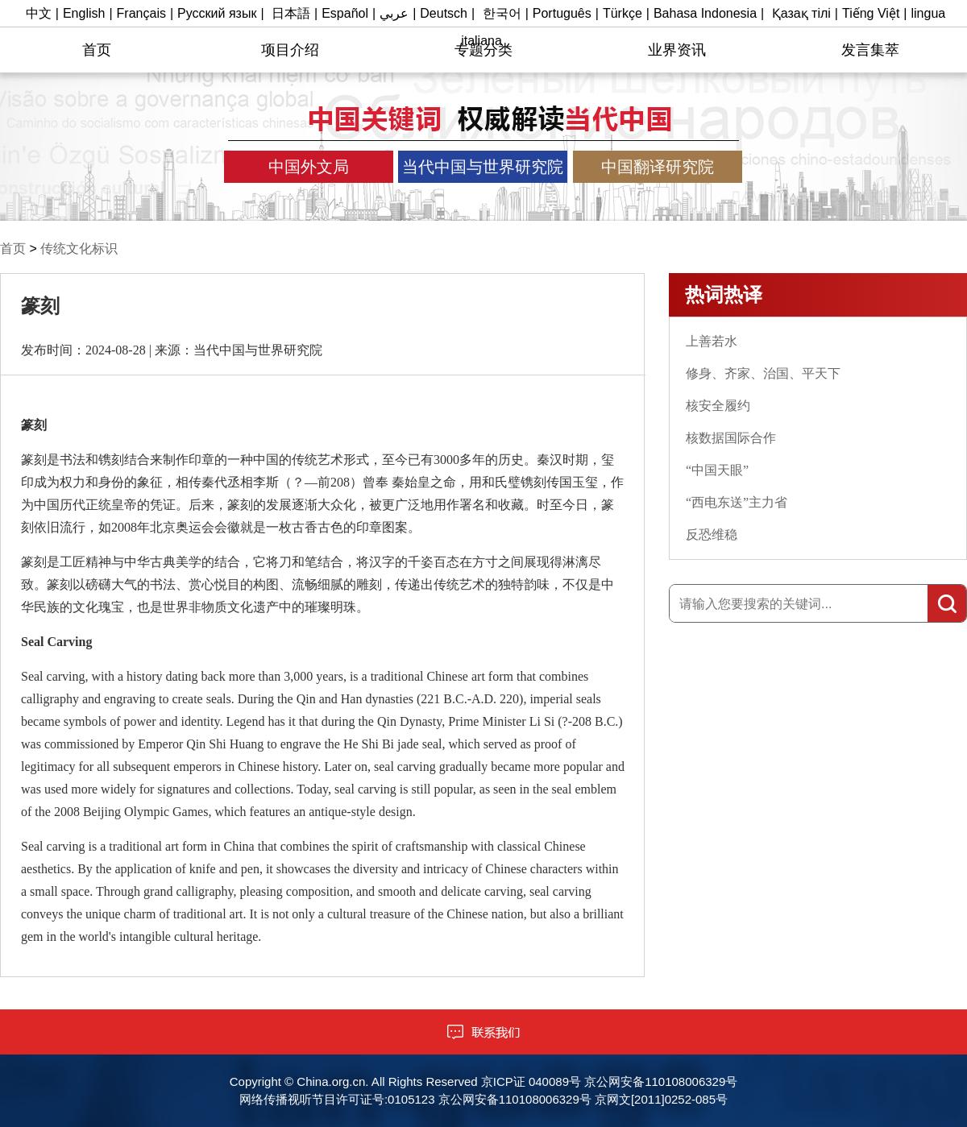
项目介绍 (290, 50)
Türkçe (622, 13)
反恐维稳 (711, 534)
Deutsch (443, 13)
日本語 (291, 13)
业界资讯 (677, 50)
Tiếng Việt (870, 13)
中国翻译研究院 (657, 167)
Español (345, 13)
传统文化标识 (79, 248)
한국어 (502, 13)
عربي (394, 13)
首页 (96, 50)
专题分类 (483, 50)
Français (141, 13)
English (84, 13)
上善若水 (711, 341)
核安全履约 (718, 405)
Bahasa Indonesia (705, 13)
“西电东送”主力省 (736, 502)
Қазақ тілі (801, 13)
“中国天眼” (717, 470)
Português (562, 13)
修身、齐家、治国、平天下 (763, 373)
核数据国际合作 (731, 438)
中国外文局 (308, 167)
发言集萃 (870, 50)
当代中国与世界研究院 (482, 167)
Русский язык (216, 13)
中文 (39, 13)
